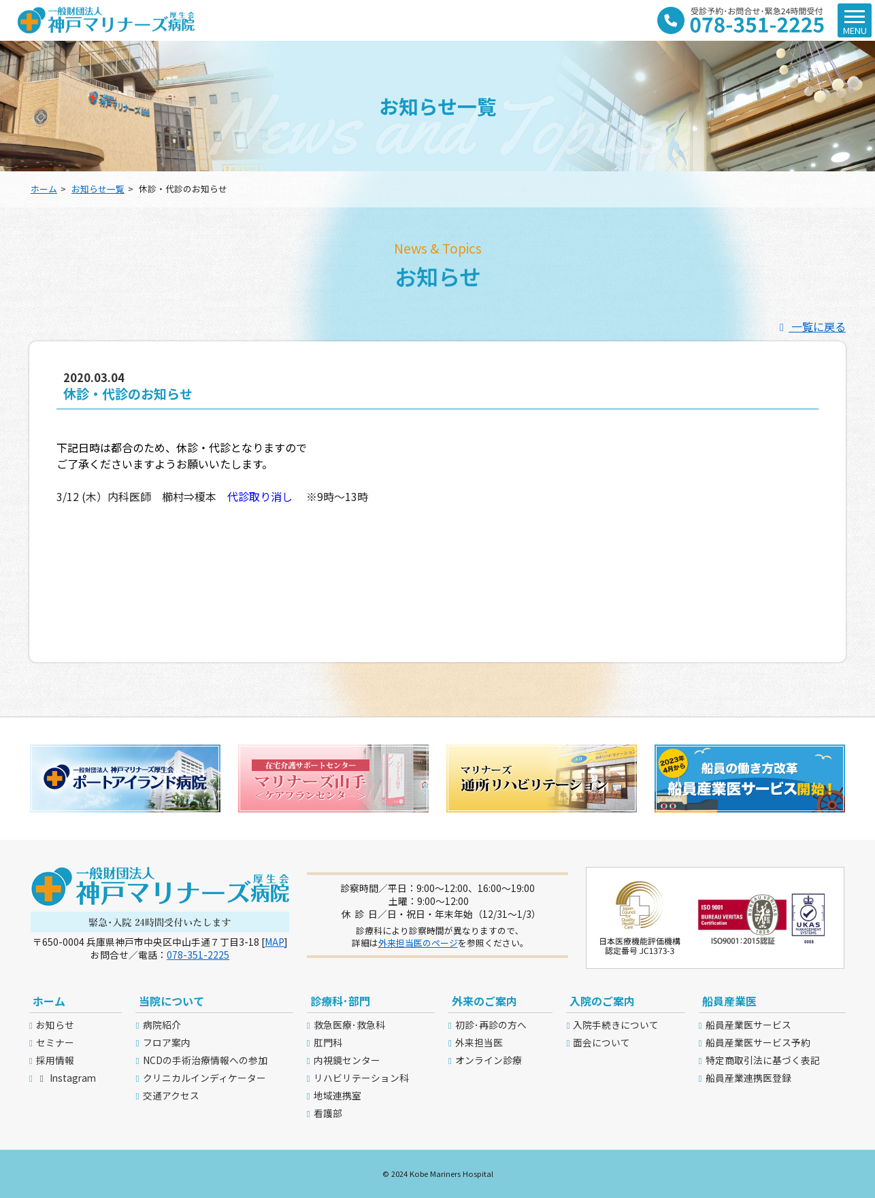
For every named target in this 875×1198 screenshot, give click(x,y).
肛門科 (328, 1042)
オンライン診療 (488, 1060)
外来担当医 (479, 1042)
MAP (274, 941)
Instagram (66, 1077)
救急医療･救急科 (349, 1024)
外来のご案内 (484, 1001)
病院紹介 (162, 1024)
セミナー (55, 1042)
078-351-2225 (198, 954)
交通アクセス (171, 1095)
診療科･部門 (340, 1001)
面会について (601, 1042)
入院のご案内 (602, 1001)
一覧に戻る (810, 326)
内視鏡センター (347, 1060)
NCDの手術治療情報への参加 (205, 1060)
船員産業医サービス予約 (758, 1042)
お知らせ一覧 (98, 188)
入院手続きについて (616, 1024)
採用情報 (55, 1060)
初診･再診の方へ (491, 1024)
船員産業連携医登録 (748, 1077)
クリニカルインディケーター (204, 1077)
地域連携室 (337, 1095)
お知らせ (55, 1024)
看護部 (328, 1113)
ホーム (44, 188)
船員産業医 (729, 1001)
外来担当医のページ (418, 942)
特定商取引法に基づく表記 (763, 1060)
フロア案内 (167, 1042)
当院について (171, 1001)
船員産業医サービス (748, 1024)
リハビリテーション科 (361, 1077)
